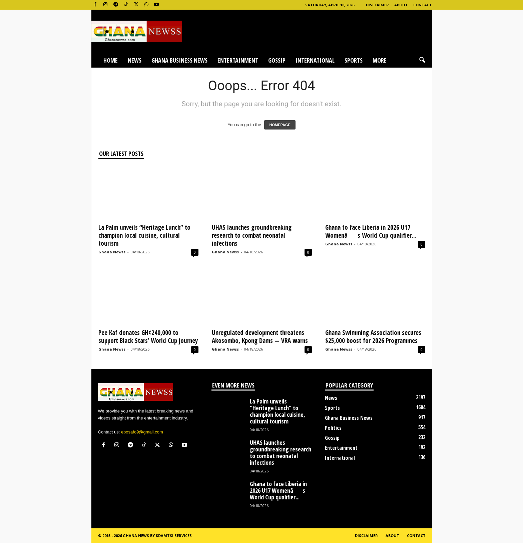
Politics (333, 427)
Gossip (277, 60)
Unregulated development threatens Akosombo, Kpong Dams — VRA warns (260, 336)
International (315, 60)
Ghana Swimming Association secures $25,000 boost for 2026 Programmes (373, 336)
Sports (354, 60)
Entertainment (237, 60)
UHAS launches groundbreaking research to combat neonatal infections (252, 235)
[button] (422, 60)
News (134, 60)
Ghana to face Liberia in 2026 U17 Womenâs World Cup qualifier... (371, 231)
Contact (422, 4)
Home (110, 60)
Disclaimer (377, 4)
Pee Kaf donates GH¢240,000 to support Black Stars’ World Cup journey (148, 336)
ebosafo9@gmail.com (142, 431)
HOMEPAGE (279, 125)
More (380, 60)
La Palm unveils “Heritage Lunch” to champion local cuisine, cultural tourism (144, 235)
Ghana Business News (179, 60)
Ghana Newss (111, 251)
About (401, 4)
